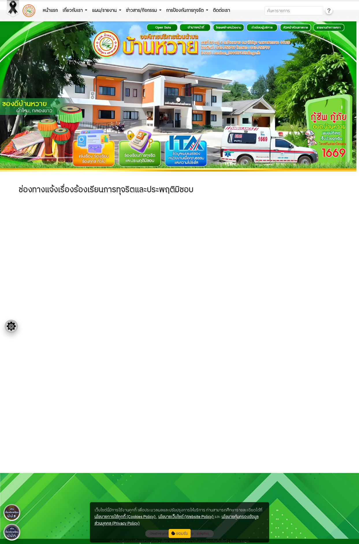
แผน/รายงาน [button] (105, 10)
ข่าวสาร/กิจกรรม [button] (142, 10)
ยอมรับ (179, 533)
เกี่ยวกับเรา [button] (73, 10)
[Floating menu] (11, 326)
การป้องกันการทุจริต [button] (185, 10)
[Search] (294, 10)
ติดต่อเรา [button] (221, 10)
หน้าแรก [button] (50, 10)
